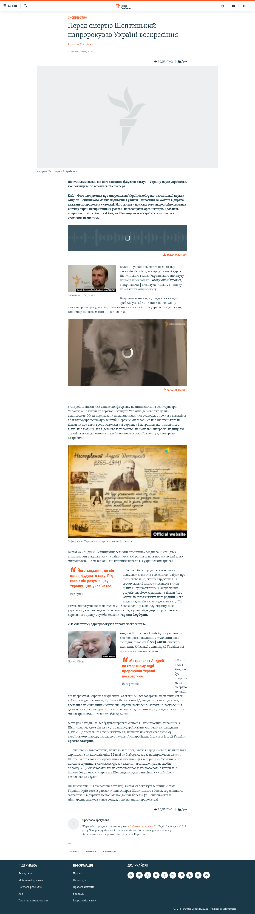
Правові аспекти (83, 887)
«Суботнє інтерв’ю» (140, 826)
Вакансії (78, 893)
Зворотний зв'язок (84, 900)
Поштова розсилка (30, 887)
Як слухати (25, 873)
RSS (20, 893)
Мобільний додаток (30, 880)
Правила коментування (33, 900)
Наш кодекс (80, 880)
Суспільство (77, 17)
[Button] (163, 61)
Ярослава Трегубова (80, 44)
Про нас (78, 873)
